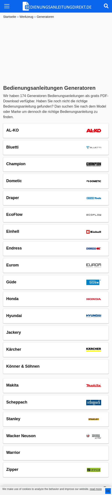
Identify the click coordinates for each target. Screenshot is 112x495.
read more (96, 489)
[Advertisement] (56, 52)
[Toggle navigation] (7, 6)
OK (108, 491)
